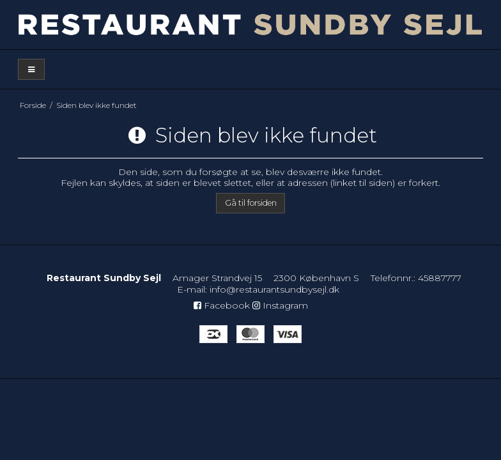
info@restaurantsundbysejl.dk (274, 289)
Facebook (222, 305)
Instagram (280, 305)
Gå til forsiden (251, 203)
